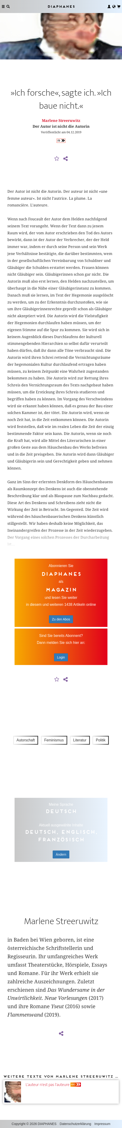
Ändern (61, 854)
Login (61, 657)
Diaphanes (61, 6)
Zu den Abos (61, 619)
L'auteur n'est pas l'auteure (48, 1084)
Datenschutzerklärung (75, 1124)
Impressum (102, 1124)
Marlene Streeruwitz (61, 120)
